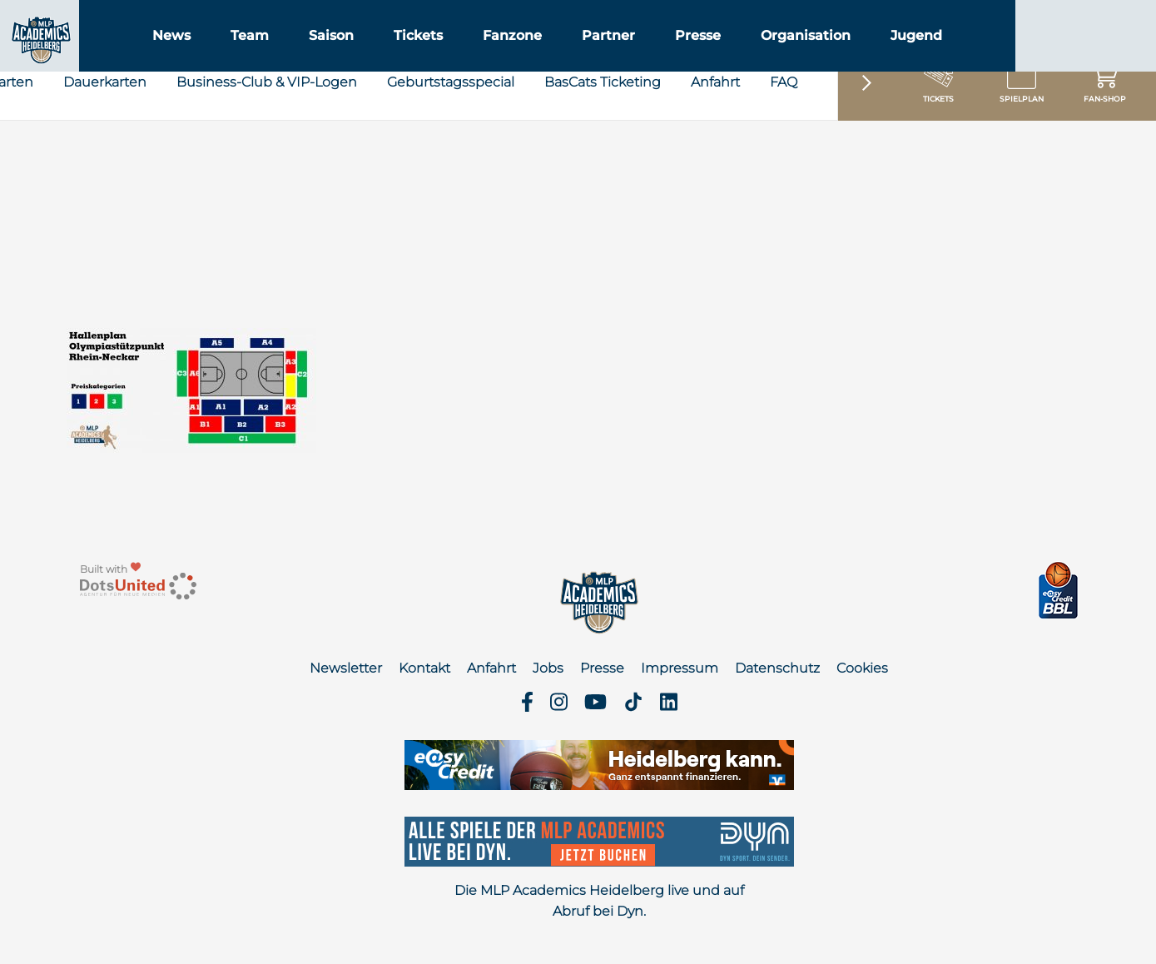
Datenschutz (777, 668)
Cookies (862, 668)
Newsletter (346, 668)
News (267, 57)
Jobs (548, 668)
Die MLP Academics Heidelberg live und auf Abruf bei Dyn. (599, 901)
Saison (426, 57)
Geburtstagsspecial (450, 151)
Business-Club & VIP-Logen (266, 151)
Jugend (1012, 57)
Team (345, 57)
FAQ (783, 151)
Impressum (679, 668)
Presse (793, 57)
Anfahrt (715, 151)
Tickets (513, 57)
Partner (704, 57)
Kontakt (424, 668)
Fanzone (608, 57)
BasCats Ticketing (602, 151)
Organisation (901, 57)
